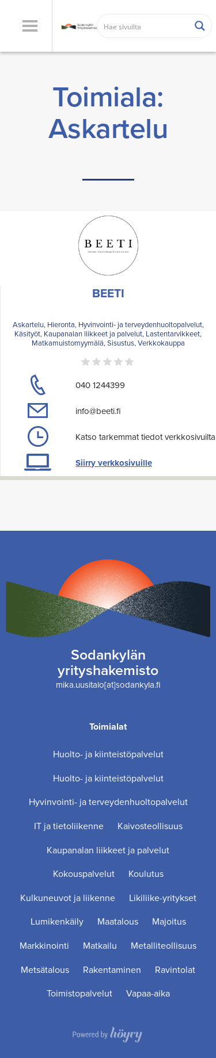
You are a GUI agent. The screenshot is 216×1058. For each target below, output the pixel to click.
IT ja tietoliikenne (69, 826)
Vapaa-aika (148, 993)
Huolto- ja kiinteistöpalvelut (108, 754)
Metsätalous (45, 969)
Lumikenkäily (57, 921)
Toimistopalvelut (79, 993)
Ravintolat (175, 969)
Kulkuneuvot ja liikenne (67, 897)
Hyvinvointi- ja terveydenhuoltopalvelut (108, 801)
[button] (29, 25)
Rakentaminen (112, 969)
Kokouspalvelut (84, 873)
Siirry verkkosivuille (113, 463)
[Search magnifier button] (199, 25)
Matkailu (100, 945)
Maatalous (117, 921)
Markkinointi (44, 945)
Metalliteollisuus (163, 945)
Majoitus (169, 921)
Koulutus (146, 873)
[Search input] (143, 26)
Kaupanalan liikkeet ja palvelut (108, 850)
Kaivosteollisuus (150, 826)
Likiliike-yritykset (162, 897)
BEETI (108, 293)
